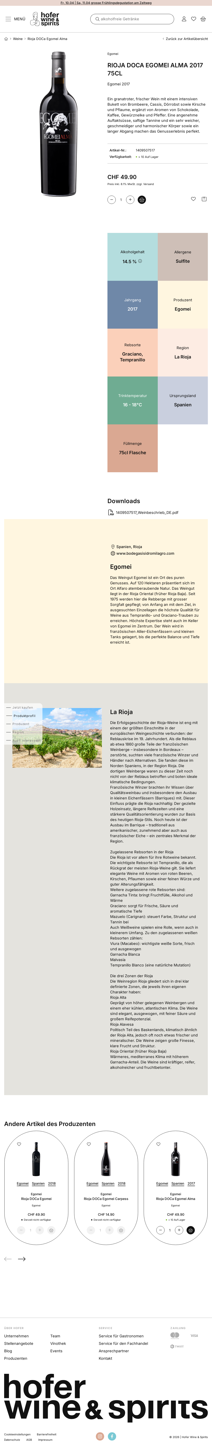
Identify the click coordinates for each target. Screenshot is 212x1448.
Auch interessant (26, 740)
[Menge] (121, 200)
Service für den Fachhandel (123, 1343)
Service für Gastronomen (121, 1336)
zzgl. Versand (145, 184)
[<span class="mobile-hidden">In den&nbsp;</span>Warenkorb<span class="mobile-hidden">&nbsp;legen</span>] (142, 200)
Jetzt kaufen (22, 707)
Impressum (45, 1439)
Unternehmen (16, 1336)
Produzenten (15, 1358)
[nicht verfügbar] (51, 1230)
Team (55, 1336)
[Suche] (96, 19)
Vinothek (58, 1343)
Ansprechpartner (114, 1351)
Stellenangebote (18, 1343)
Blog (8, 1351)
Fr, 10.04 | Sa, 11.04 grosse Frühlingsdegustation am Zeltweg (106, 3)
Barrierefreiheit (46, 1434)
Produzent (20, 724)
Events (56, 1351)
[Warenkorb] (191, 1230)
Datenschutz (12, 1439)
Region (18, 732)
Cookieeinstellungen (17, 1434)
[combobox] (132, 19)
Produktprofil (24, 716)
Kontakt (105, 1358)
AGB (29, 1439)
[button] (193, 199)
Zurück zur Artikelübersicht (185, 38)
